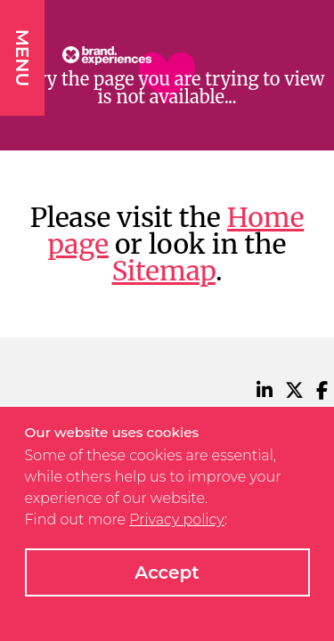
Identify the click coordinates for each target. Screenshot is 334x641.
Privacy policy (176, 519)
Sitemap (163, 271)
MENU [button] (22, 57)
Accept (166, 572)
